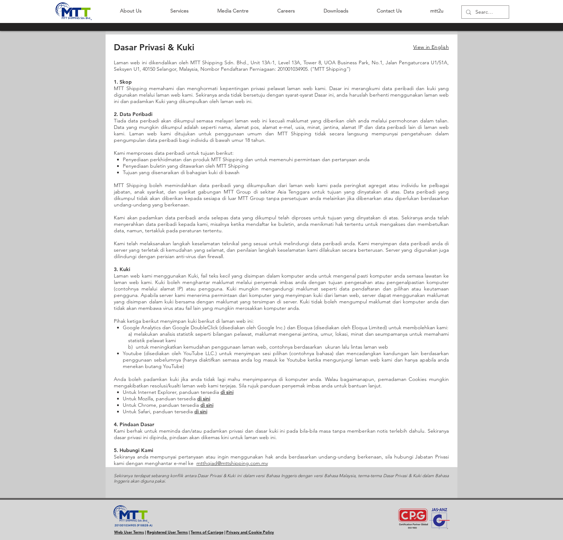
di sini (226, 392)
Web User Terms (129, 532)
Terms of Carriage (207, 532)
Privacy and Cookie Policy (250, 532)
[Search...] (484, 12)
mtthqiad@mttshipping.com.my (232, 463)
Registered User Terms (167, 532)
